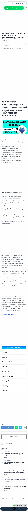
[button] (3, 2)
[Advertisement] (12, 20)
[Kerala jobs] (7, 451)
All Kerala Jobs (8, 498)
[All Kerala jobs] (8, 460)
